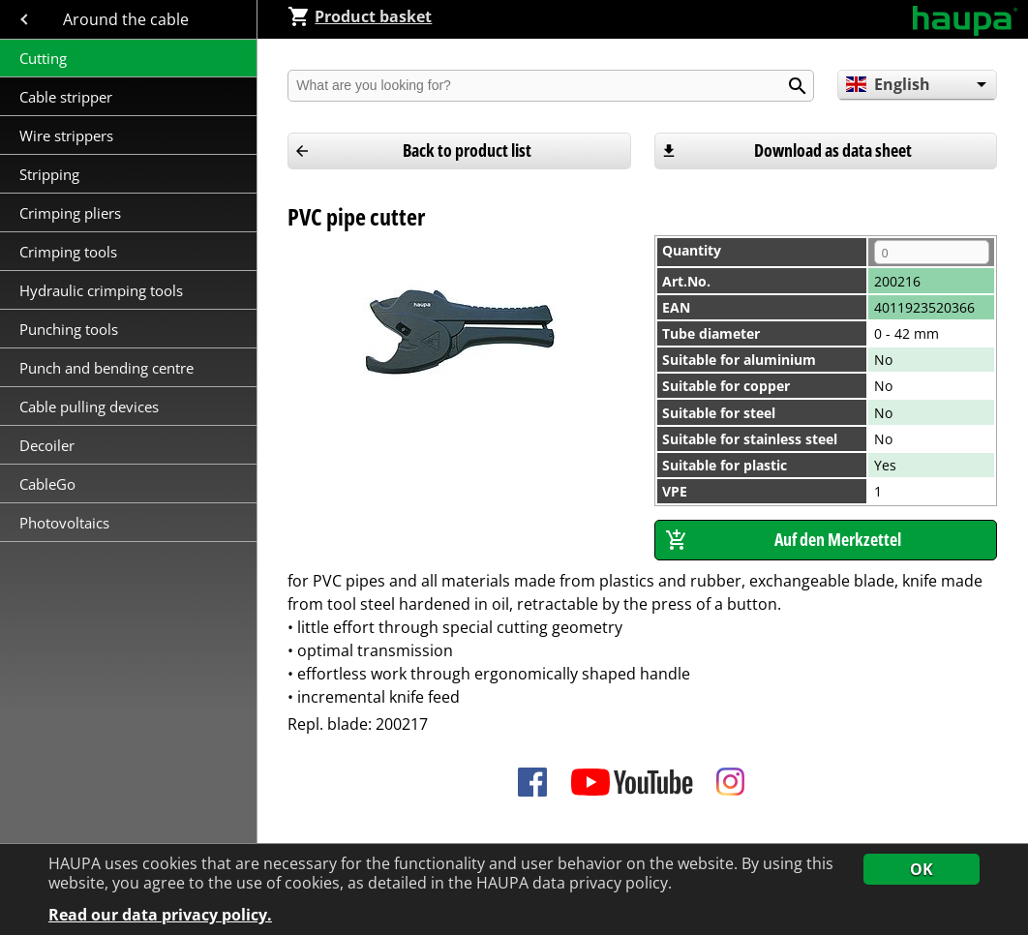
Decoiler (47, 445)
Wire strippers (66, 135)
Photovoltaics (64, 522)
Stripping (51, 174)
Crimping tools (68, 251)
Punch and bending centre (106, 367)
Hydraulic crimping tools (101, 290)
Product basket (359, 16)
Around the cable (128, 19)
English (888, 84)
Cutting (43, 58)
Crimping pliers (72, 213)
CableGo (47, 484)
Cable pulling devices (89, 406)
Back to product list (467, 150)
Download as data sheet (833, 150)
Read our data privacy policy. (160, 915)
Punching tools (68, 329)
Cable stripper (67, 96)
